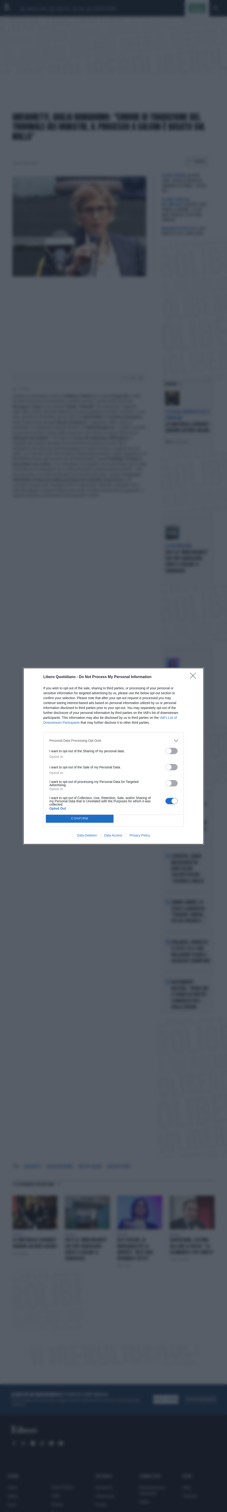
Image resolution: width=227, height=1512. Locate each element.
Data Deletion (87, 835)
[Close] (194, 677)
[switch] (171, 751)
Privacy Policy (140, 835)
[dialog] (113, 756)
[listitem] (113, 740)
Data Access (113, 835)
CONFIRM (79, 818)
